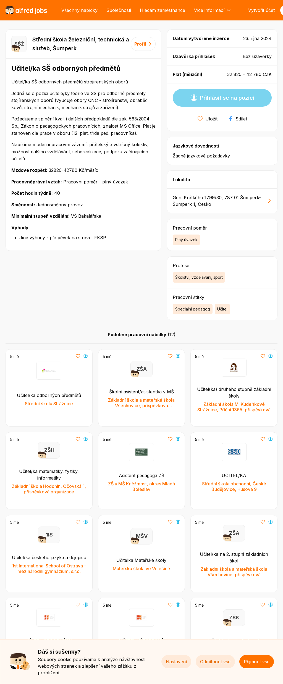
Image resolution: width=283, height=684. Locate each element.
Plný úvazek (186, 239)
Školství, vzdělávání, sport (199, 277)
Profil (143, 44)
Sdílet (237, 119)
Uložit (208, 119)
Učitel (222, 309)
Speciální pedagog (192, 309)
